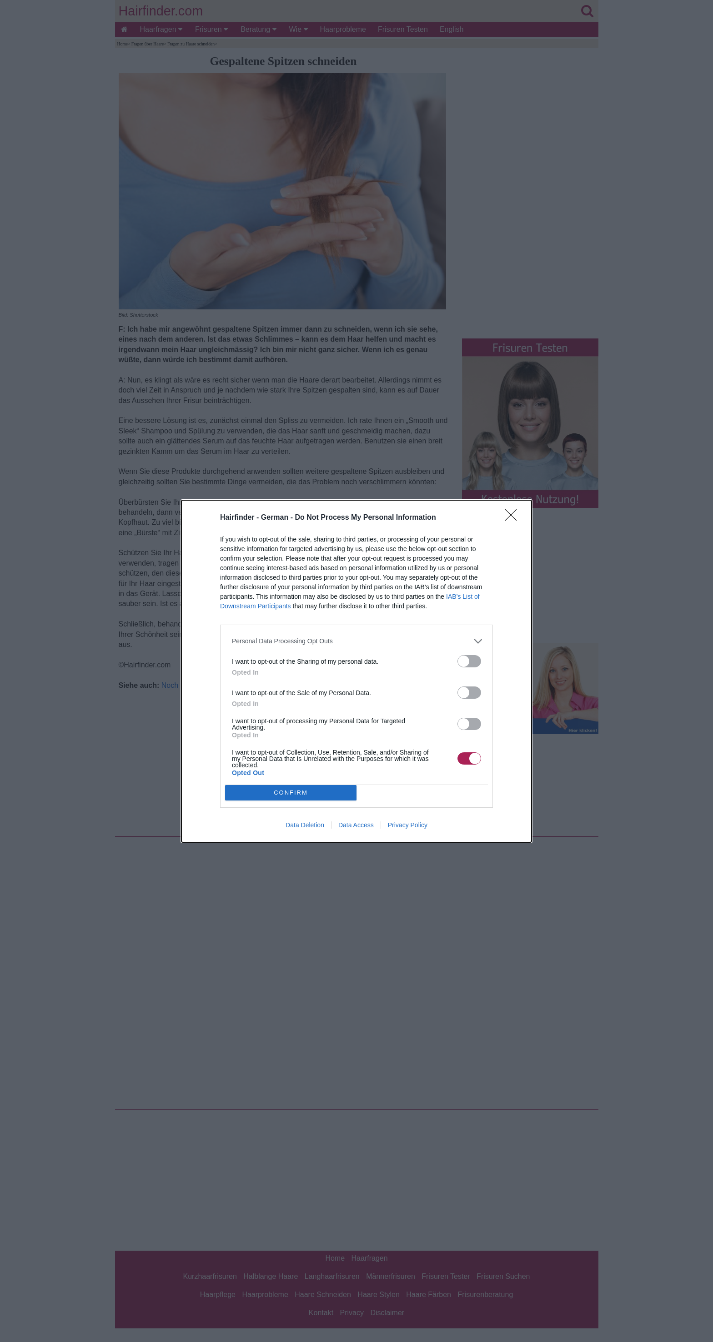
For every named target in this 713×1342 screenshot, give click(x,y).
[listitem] (356, 641)
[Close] (513, 518)
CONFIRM (291, 792)
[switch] (469, 661)
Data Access (356, 825)
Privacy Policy (407, 825)
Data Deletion (305, 825)
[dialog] (356, 671)
